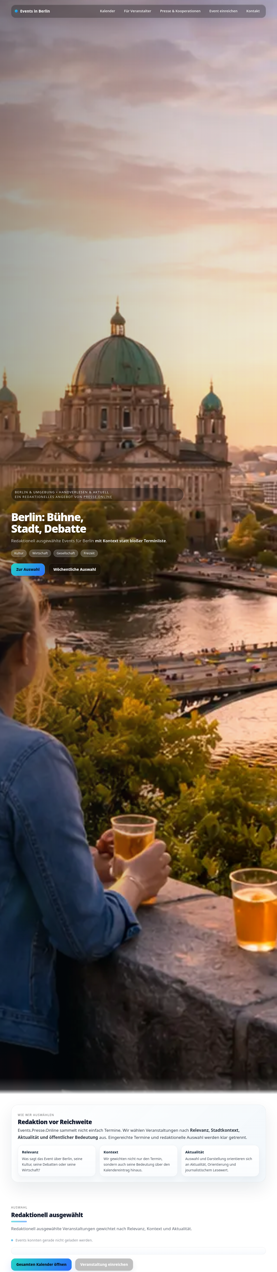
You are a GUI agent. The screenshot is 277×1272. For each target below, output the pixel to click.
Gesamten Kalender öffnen (41, 1264)
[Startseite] (32, 11)
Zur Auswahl (28, 569)
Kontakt (253, 11)
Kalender (107, 11)
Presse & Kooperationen (180, 11)
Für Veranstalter (137, 11)
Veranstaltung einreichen (104, 1264)
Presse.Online (98, 497)
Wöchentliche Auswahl (74, 569)
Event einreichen (223, 11)
